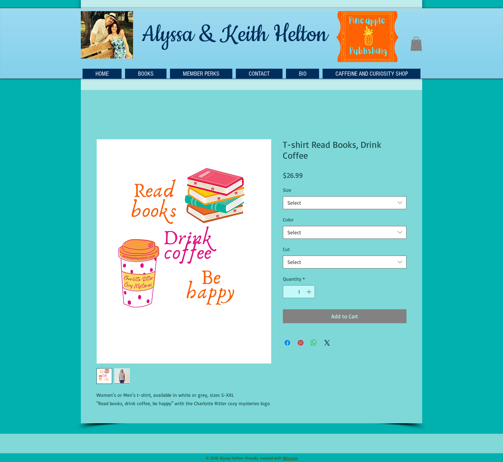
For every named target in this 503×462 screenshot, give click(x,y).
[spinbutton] (299, 292)
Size (287, 190)
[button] (416, 44)
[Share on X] (327, 343)
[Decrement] (288, 292)
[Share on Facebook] (287, 343)
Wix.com (290, 458)
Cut (286, 249)
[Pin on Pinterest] (300, 343)
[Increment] (309, 292)
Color (288, 219)
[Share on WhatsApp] (314, 343)
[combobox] (345, 203)
